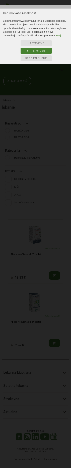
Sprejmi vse (36, 50)
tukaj (58, 35)
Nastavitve (36, 43)
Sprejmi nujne (36, 58)
